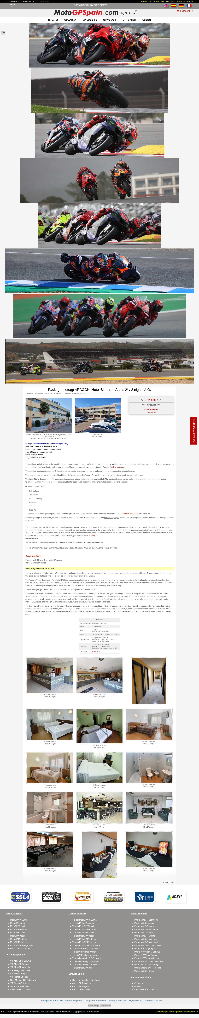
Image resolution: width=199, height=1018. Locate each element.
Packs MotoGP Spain (144, 971)
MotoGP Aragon (17, 923)
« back (165, 882)
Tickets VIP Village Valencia (84, 955)
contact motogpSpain (193, 431)
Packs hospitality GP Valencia (147, 968)
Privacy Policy (90, 1001)
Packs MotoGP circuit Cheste (147, 945)
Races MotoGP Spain (20, 949)
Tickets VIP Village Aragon (84, 952)
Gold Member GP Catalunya (23, 980)
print (172, 882)
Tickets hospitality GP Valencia (86, 965)
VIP (150, 1)
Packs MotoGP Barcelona (146, 929)
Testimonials (149, 1001)
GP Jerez (53, 20)
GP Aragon (70, 20)
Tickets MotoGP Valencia (83, 926)
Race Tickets (170, 1)
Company (138, 983)
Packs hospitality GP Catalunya (148, 961)
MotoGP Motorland (18, 942)
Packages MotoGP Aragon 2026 (75, 393)
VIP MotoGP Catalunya (20, 961)
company (112, 1001)
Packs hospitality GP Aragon (147, 965)
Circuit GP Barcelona (81, 983)
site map (159, 1001)
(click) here (96, 651)
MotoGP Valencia (18, 926)
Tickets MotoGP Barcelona (84, 929)
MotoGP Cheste (17, 936)
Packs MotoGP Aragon (144, 923)
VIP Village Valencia (19, 977)
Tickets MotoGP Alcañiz (83, 933)
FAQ (93, 536)
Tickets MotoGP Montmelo (84, 939)
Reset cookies (105, 1006)
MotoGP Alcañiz (17, 933)
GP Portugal (129, 20)
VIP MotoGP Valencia (20, 967)
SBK (162, 1)
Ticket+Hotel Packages (185, 1)
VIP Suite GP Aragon (19, 983)
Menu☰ (12, 5)
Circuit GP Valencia (81, 990)
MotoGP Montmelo (18, 939)
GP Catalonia (90, 20)
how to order (122, 1001)
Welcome (144, 1)
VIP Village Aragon (18, 974)
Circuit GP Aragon (80, 986)
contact (146, 20)
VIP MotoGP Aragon (19, 964)
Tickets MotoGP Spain (82, 968)
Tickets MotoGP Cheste (83, 936)
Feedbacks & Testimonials (146, 990)
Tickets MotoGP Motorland (84, 942)
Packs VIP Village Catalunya (147, 952)
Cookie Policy (102, 1001)
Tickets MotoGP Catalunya (84, 920)
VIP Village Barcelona (20, 970)
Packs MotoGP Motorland (146, 942)
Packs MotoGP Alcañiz (144, 933)
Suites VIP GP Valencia (20, 990)
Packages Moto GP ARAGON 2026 (52, 393)
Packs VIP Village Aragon (145, 955)
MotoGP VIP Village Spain (22, 945)
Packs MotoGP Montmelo (145, 939)
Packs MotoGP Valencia (145, 926)
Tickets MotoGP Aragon (83, 923)
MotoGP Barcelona (18, 929)
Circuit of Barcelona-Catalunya (86, 980)
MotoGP (156, 1)
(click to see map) (117, 467)
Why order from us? (135, 1001)
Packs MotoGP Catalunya (146, 920)
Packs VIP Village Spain (145, 949)
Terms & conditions (65, 1001)
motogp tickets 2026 (49, 1001)
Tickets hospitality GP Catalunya (87, 958)
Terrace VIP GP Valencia (21, 986)
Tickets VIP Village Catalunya (85, 949)
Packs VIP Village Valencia (146, 958)
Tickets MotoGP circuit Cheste (86, 945)
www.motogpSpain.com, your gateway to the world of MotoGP (177, 1012)
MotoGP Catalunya (18, 920)
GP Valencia (109, 20)
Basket (185, 11)
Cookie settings (93, 1006)
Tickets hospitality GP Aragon (85, 961)
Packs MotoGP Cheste (144, 936)
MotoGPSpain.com (46, 1012)
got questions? (151, 412)
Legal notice (78, 1001)
